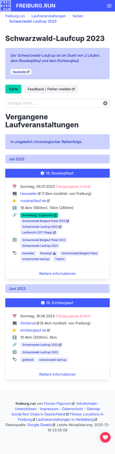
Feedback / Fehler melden (49, 89)
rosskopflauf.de (33, 200)
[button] (109, 5)
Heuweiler (28, 193)
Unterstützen (25, 409)
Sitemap (93, 409)
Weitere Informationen (57, 273)
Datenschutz (72, 409)
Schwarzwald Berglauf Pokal (79, 253)
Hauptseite (19, 71)
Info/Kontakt (87, 403)
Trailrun (59, 259)
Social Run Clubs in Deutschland (38, 414)
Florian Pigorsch (57, 403)
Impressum (49, 409)
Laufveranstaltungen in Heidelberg (65, 419)
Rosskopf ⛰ (48, 253)
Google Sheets (39, 425)
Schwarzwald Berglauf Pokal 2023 (43, 221)
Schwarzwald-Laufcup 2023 (40, 226)
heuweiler (28, 253)
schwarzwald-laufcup (35, 259)
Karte (13, 89)
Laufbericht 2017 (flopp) (37, 232)
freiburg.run (35, 5)
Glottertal (28, 323)
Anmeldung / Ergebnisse (37, 215)
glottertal (28, 359)
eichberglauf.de (33, 330)
